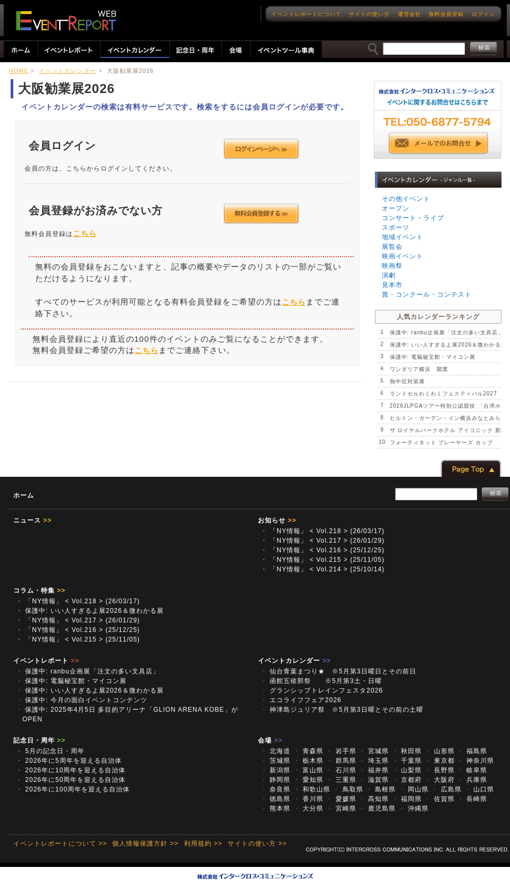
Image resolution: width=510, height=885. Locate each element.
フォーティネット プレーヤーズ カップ (442, 442)
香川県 (308, 799)
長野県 (439, 770)
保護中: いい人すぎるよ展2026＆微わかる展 (448, 345)
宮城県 (374, 751)
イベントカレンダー (67, 71)
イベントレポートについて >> (60, 843)
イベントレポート (46, 660)
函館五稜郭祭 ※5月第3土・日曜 (325, 681)
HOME (19, 71)
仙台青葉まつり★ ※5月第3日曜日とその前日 (342, 671)
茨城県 (275, 760)
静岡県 (275, 779)
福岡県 (407, 799)
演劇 (389, 275)
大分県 (308, 808)
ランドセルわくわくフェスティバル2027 (443, 394)
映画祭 (392, 265)
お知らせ (277, 520)
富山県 (308, 770)
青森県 (308, 751)
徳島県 (275, 799)
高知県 (374, 799)
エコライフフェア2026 (301, 700)
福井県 (374, 770)
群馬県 (341, 760)
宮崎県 (341, 808)
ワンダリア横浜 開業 (419, 369)
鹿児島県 (377, 808)
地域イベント (402, 237)
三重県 (341, 779)
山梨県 (407, 770)
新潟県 (275, 770)
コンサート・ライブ (413, 218)
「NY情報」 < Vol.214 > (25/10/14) (322, 569)
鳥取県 (348, 789)
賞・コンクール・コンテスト (427, 294)
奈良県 (275, 789)
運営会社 (409, 14)
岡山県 (414, 789)
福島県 (472, 751)
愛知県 (308, 779)
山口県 (479, 789)
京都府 (407, 779)
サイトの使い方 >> (257, 843)
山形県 (439, 751)
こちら (85, 233)
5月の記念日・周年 (50, 751)
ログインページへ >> (261, 149)
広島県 (446, 789)
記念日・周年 (39, 740)
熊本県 (275, 808)
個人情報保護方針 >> (145, 843)
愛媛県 (341, 799)
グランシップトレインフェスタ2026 (322, 690)
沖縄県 (414, 808)
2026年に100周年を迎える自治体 (73, 789)
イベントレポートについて (306, 14)
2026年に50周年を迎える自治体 (71, 779)
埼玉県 (374, 760)
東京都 (439, 760)
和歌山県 (312, 789)
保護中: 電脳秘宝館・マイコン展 (433, 357)
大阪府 (439, 779)
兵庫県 (472, 779)
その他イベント (406, 199)
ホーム (23, 495)
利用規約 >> (203, 843)
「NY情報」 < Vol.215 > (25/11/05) (322, 559)
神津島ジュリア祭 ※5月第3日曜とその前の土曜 (342, 709)
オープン (395, 208)
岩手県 (341, 751)
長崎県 (472, 799)
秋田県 (407, 751)
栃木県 (308, 760)
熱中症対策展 (407, 381)
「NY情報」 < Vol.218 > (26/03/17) (322, 531)
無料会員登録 (446, 14)
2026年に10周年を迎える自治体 (71, 770)
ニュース (32, 520)
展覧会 (392, 246)
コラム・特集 (39, 590)
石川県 (341, 770)
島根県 (381, 789)
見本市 (392, 285)
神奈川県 (475, 760)
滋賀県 (374, 779)
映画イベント (402, 256)
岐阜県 (472, 770)
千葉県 (407, 760)
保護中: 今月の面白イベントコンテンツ (81, 700)
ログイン (483, 14)
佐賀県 (439, 799)
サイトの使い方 (369, 14)
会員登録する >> (261, 214)
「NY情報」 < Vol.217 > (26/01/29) (322, 540)
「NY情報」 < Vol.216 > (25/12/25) (322, 550)
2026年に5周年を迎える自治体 (69, 760)
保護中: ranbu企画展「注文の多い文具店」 (447, 332)
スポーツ (395, 227)
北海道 (275, 751)
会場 (270, 740)
